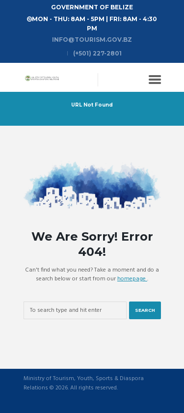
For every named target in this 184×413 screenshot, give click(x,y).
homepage (132, 279)
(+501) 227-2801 (97, 53)
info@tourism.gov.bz (92, 39)
